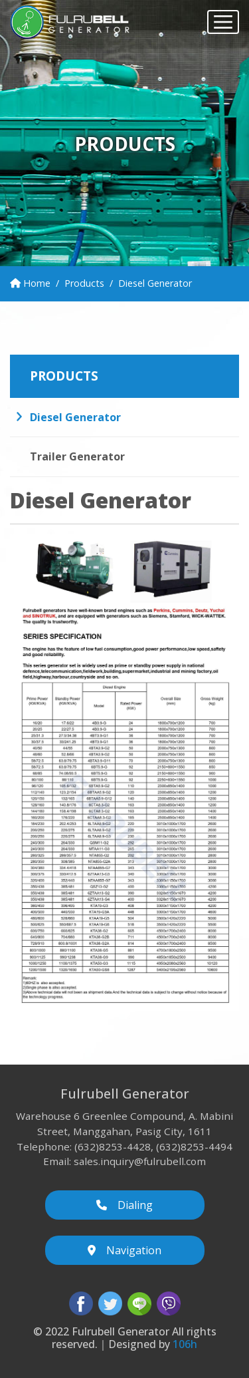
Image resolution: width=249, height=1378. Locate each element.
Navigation (124, 1250)
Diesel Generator (75, 417)
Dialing (124, 1205)
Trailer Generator (77, 456)
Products (84, 283)
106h (185, 1344)
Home (30, 283)
